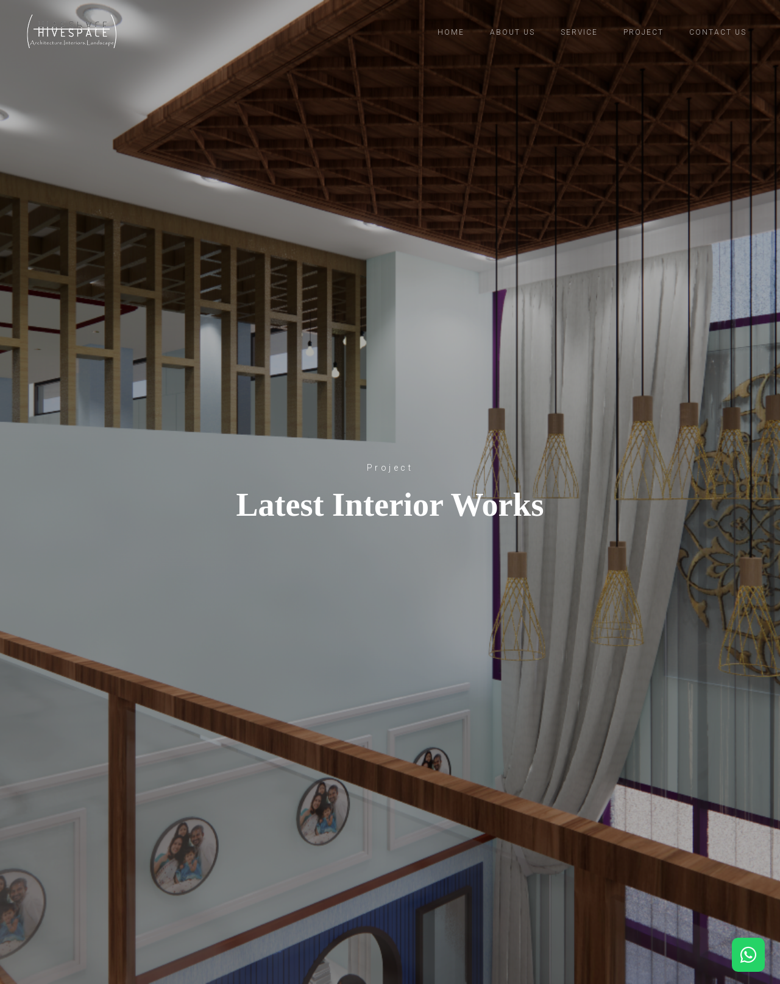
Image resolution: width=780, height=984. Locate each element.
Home (451, 32)
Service (579, 32)
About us (512, 32)
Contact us (717, 32)
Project (643, 32)
